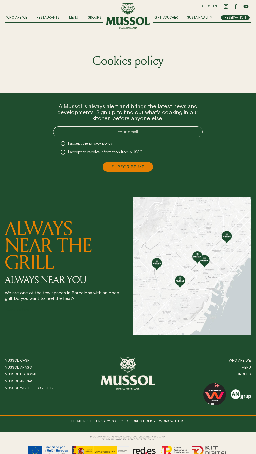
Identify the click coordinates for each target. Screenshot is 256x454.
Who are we (16, 17)
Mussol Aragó (18, 367)
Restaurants (48, 17)
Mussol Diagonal (21, 374)
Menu (73, 17)
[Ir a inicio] (128, 16)
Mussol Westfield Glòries (30, 388)
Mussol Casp (17, 360)
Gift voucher (166, 17)
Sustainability (199, 17)
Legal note (82, 421)
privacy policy (100, 143)
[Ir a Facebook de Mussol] (236, 6)
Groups (95, 17)
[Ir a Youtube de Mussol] (246, 6)
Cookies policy (141, 421)
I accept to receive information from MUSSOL (106, 152)
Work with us (171, 421)
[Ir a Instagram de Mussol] (226, 6)
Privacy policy (109, 421)
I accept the (90, 143)
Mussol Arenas (19, 381)
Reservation (235, 17)
